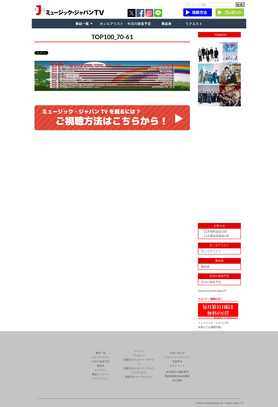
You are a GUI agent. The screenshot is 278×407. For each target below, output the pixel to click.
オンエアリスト (111, 24)
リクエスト (193, 24)
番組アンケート (100, 374)
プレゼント (139, 355)
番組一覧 (82, 24)
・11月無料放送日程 (214, 231)
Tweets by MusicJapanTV (212, 290)
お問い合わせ (177, 352)
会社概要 (177, 380)
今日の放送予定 (139, 24)
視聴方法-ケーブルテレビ (139, 376)
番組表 (166, 24)
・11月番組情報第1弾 (215, 235)
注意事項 (177, 361)
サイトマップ (177, 365)
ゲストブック (100, 378)
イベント (139, 351)
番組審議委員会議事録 (177, 376)
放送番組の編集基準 (177, 371)
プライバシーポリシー (177, 357)
